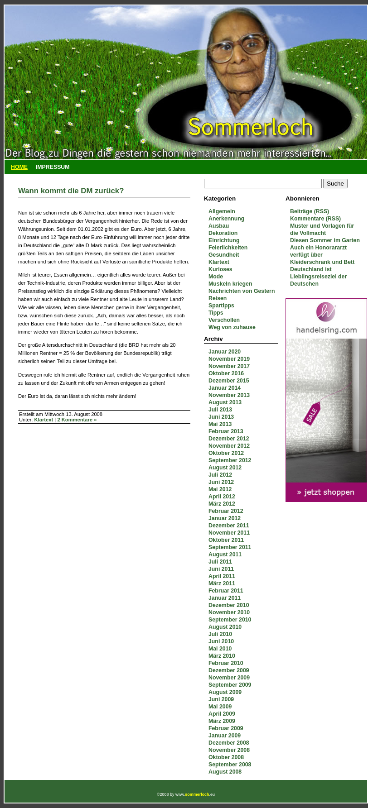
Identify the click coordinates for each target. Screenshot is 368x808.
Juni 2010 (221, 641)
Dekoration (222, 233)
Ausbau (218, 226)
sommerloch (197, 794)
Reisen (217, 298)
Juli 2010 (220, 634)
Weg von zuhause (232, 327)
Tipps (215, 313)
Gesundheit (223, 255)
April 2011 (221, 576)
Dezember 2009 (228, 670)
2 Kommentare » (77, 419)
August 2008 (225, 772)
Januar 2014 (224, 388)
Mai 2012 (220, 489)
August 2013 (225, 402)
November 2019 (229, 359)
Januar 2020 (224, 352)
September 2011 (229, 547)
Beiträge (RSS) (309, 211)
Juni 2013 (221, 417)
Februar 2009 (225, 728)
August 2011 (225, 554)
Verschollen (224, 320)
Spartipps (221, 305)
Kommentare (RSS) (315, 218)
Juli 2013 (220, 409)
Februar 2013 (225, 431)
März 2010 (221, 656)
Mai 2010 (220, 648)
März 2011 (221, 583)
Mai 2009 (220, 706)
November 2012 (229, 446)
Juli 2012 (220, 475)
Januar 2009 (224, 735)
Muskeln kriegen (230, 284)
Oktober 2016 (226, 373)
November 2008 (229, 750)
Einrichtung (223, 240)
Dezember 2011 (228, 525)
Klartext (218, 262)
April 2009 (221, 714)
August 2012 (225, 467)
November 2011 (229, 533)
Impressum (53, 167)
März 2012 (221, 504)
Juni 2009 (221, 699)
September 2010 (229, 620)
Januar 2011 (224, 598)
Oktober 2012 (226, 453)
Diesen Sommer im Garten (325, 240)
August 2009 (225, 692)
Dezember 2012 (228, 438)
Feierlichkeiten (227, 247)
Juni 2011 (221, 569)
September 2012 (229, 460)
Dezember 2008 (228, 743)
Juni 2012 (221, 482)
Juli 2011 (220, 562)
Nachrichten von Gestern (241, 291)
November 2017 (229, 366)
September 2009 (229, 685)
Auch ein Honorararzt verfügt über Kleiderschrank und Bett (322, 254)
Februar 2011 (225, 591)
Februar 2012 (225, 511)
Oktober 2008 (226, 757)
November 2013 (229, 395)
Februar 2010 (225, 663)
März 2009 (221, 721)
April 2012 (221, 496)
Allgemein (221, 211)
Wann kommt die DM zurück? (71, 190)
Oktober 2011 (226, 540)
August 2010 (225, 627)
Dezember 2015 (228, 381)
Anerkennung (226, 218)
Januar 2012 (224, 518)
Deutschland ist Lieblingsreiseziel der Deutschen (318, 276)
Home (19, 167)
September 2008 (229, 764)
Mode (215, 276)
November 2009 (229, 677)
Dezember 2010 (228, 605)
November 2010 (229, 612)
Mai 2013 (220, 424)
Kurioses (220, 269)
